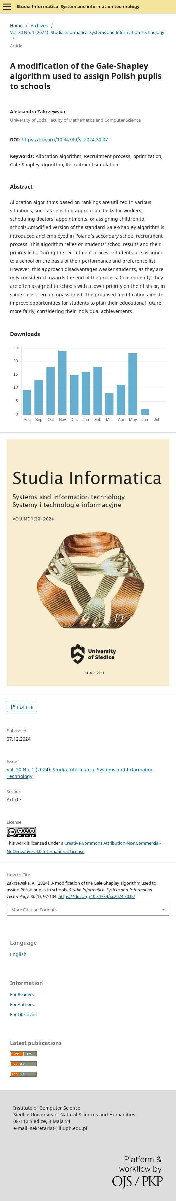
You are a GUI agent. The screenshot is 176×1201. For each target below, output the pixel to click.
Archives (39, 25)
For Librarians (23, 1014)
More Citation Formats (34, 910)
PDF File (24, 707)
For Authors (22, 1004)
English (18, 954)
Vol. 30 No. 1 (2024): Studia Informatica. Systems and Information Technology (87, 32)
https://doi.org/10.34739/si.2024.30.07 (65, 139)
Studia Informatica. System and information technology (78, 6)
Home (16, 25)
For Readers (22, 994)
